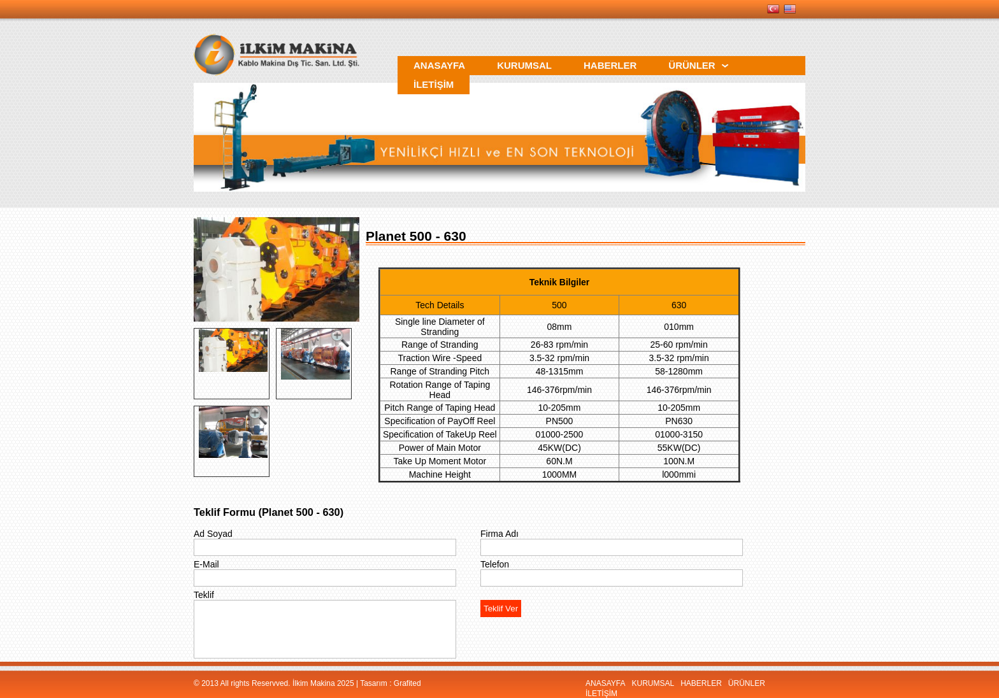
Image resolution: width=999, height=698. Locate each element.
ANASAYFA (605, 683)
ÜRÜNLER (746, 683)
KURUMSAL (652, 683)
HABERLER (701, 683)
